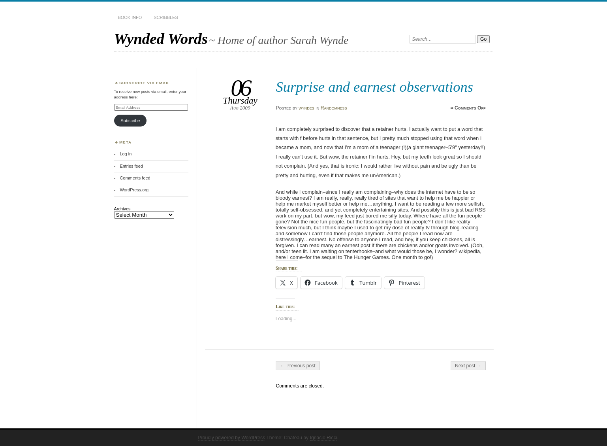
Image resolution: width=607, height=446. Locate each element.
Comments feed (135, 178)
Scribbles (166, 17)
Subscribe (130, 120)
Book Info (130, 17)
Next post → (468, 366)
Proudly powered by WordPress (231, 437)
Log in (126, 153)
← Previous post (297, 366)
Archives (122, 208)
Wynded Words (161, 38)
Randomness (334, 108)
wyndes (306, 108)
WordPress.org (134, 189)
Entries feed (131, 166)
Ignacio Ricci (323, 437)
